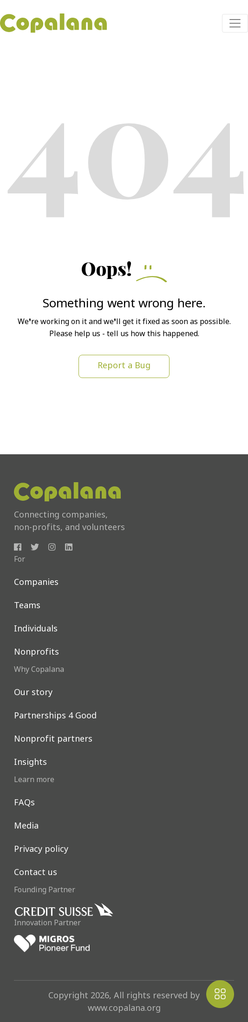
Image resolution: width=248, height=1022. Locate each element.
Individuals (36, 629)
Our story (33, 693)
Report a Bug (124, 366)
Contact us (35, 873)
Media (26, 826)
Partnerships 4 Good (55, 716)
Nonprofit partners (53, 739)
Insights (30, 763)
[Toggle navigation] (235, 23)
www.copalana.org (124, 1009)
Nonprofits (36, 653)
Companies (36, 583)
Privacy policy (41, 850)
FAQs (24, 803)
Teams (27, 606)
